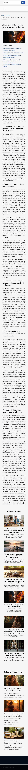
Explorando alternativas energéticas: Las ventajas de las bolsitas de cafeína (14, 581)
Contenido (8, 45)
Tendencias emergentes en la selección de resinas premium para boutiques (14, 530)
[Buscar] (12, 2)
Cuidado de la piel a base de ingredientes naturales (12, 743)
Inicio (2, 15)
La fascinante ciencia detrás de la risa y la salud (12, 691)
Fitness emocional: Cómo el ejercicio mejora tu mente (14, 716)
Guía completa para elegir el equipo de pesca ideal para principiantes (14, 555)
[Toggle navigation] (4, 8)
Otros (8, 15)
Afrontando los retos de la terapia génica (13, 52)
